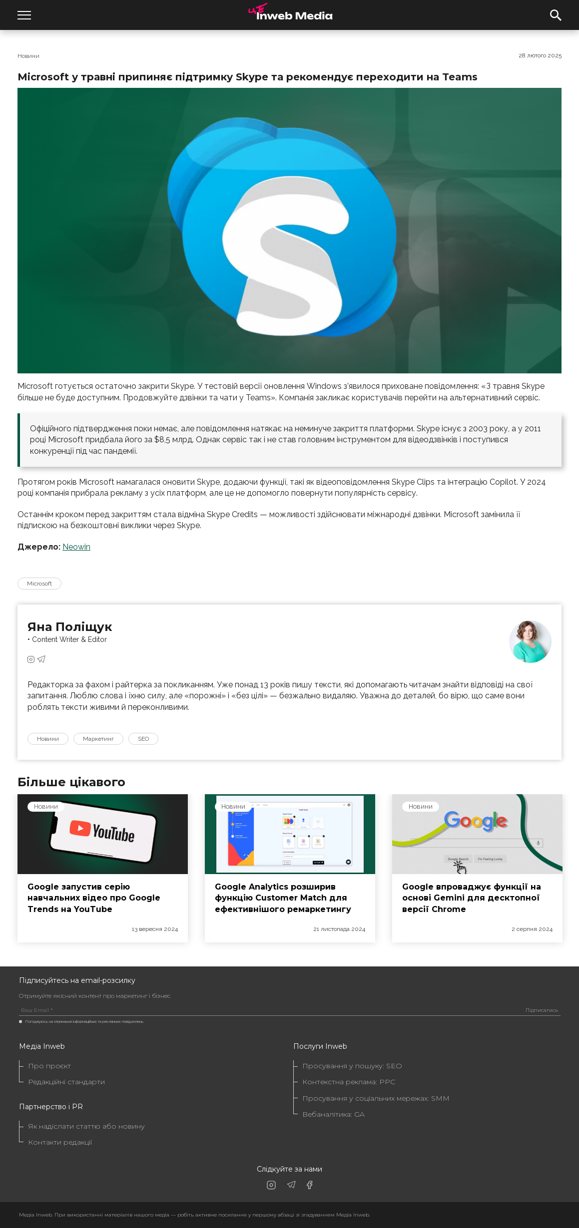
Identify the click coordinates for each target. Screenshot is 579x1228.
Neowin (76, 547)
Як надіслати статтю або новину (86, 1126)
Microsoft (39, 583)
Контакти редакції (60, 1142)
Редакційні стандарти (66, 1082)
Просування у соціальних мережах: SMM (376, 1098)
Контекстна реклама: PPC (348, 1082)
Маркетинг (98, 738)
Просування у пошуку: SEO (352, 1066)
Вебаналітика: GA (333, 1114)
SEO (143, 738)
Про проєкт (49, 1066)
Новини (28, 55)
